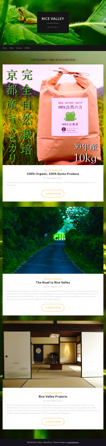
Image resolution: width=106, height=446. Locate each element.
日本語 (27, 48)
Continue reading (53, 193)
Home (5, 48)
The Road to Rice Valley (53, 282)
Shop (11, 48)
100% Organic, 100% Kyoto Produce (53, 173)
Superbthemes (73, 442)
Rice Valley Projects (53, 396)
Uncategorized (53, 170)
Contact (19, 48)
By (47, 178)
